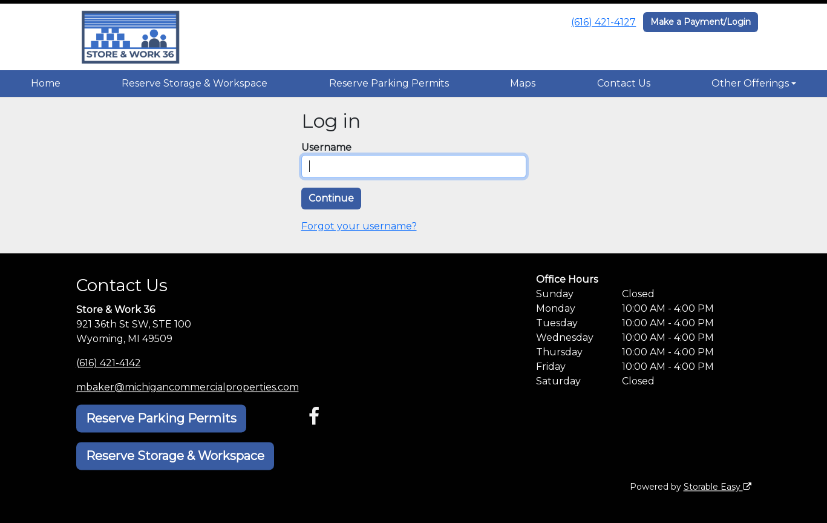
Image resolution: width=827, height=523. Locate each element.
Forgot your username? (359, 226)
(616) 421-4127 (603, 22)
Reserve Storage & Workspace (194, 83)
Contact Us (623, 83)
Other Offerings (750, 83)
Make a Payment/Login (700, 21)
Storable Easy (717, 486)
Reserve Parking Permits (389, 83)
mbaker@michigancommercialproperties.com (187, 387)
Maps (522, 83)
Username (326, 147)
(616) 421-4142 (108, 363)
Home (45, 83)
